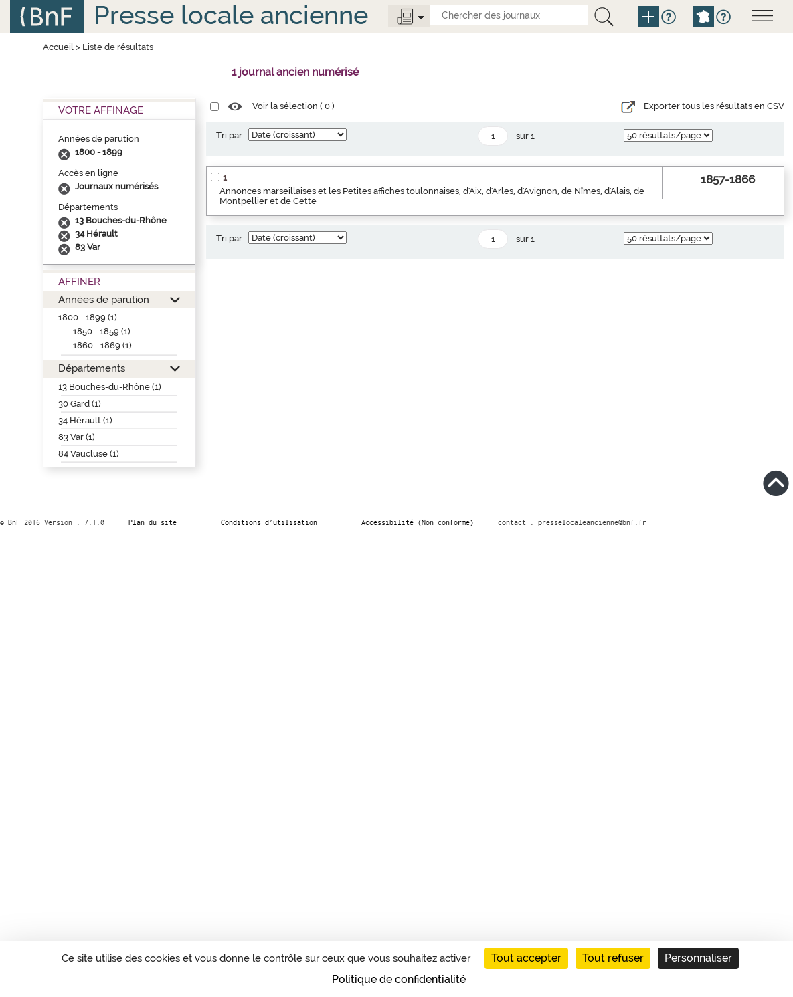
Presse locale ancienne (231, 15)
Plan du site (152, 522)
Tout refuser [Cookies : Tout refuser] (613, 958)
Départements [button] (91, 368)
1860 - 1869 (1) (102, 345)
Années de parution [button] (103, 299)
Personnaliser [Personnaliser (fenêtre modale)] (698, 958)
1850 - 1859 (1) (101, 331)
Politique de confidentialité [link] (399, 979)
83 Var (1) (76, 437)
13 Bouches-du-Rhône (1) (109, 387)
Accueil (58, 47)
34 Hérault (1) (85, 420)
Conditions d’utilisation (269, 522)
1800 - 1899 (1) (87, 317)
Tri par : (231, 135)
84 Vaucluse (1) (88, 454)
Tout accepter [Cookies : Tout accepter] (526, 958)
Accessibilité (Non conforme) (417, 522)
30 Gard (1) (79, 404)
